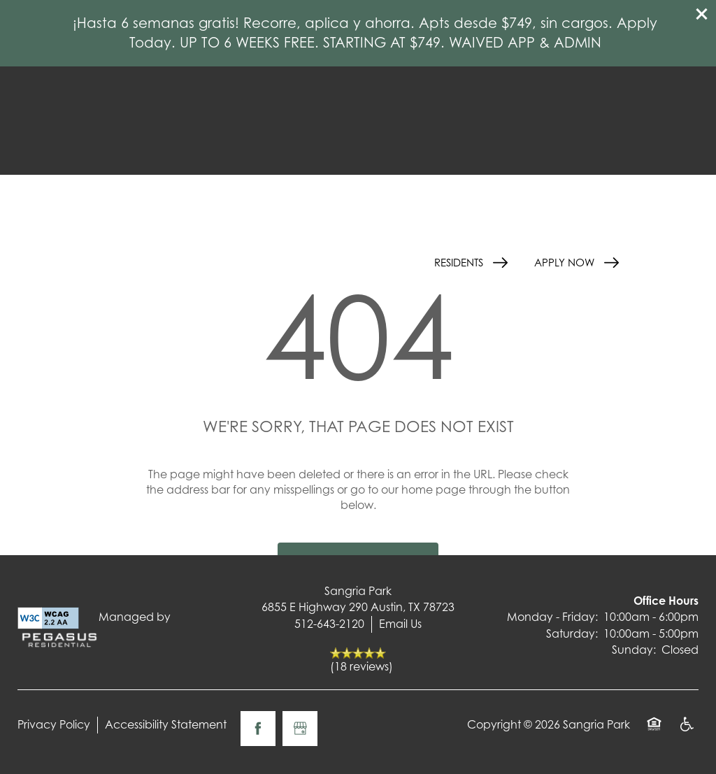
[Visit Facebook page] (258, 728)
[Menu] (674, 262)
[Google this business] (299, 728)
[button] (702, 14)
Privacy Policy (53, 724)
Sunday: (634, 650)
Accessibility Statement (166, 724)
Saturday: (572, 633)
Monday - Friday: (552, 617)
